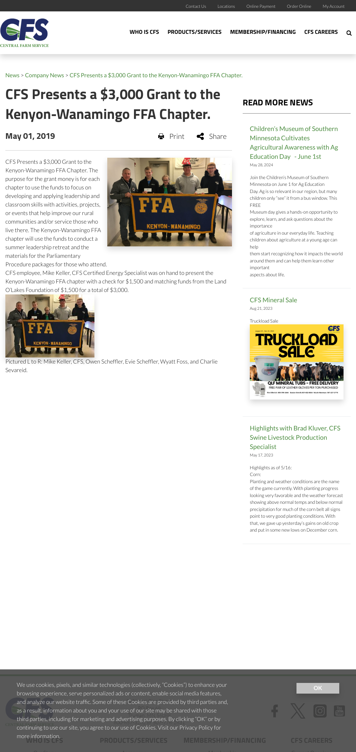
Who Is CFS (144, 32)
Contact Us (196, 6)
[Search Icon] (349, 33)
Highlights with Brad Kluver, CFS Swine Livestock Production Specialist (295, 437)
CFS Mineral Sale (273, 300)
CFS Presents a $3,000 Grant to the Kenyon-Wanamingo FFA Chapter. (155, 75)
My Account (334, 6)
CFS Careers (321, 32)
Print (171, 136)
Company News (44, 75)
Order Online (299, 6)
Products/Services (194, 32)
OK (318, 688)
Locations (226, 6)
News (12, 75)
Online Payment (261, 6)
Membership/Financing (263, 32)
